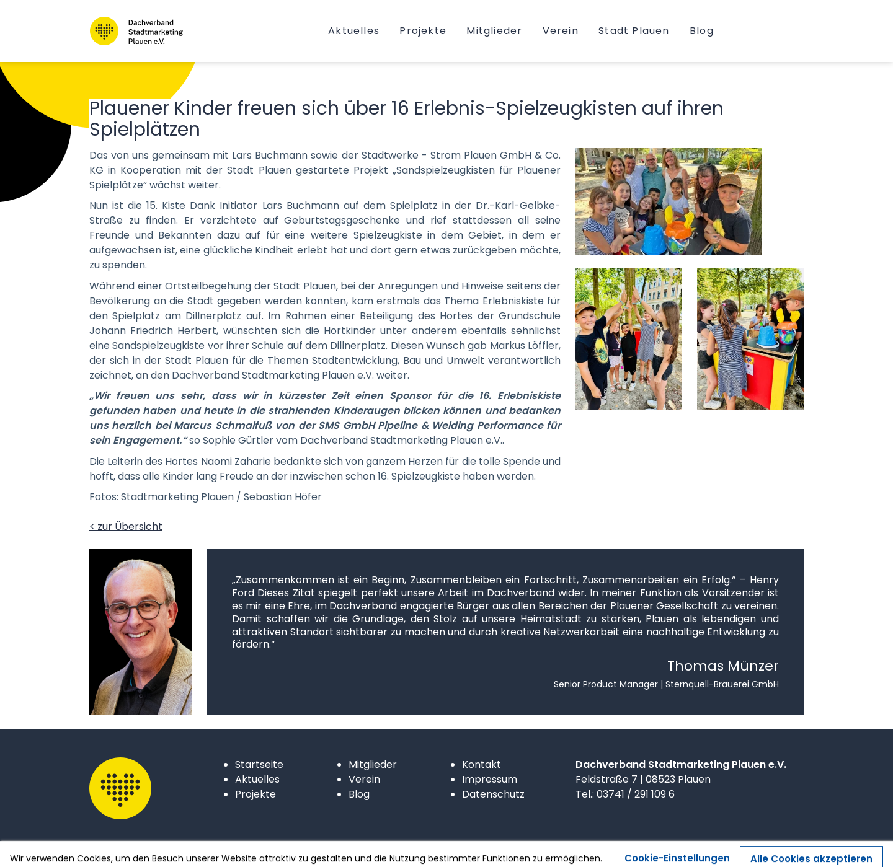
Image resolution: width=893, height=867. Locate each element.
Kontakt (481, 764)
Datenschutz (493, 794)
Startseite (259, 764)
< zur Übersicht (125, 526)
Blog (359, 794)
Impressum (489, 779)
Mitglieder (373, 764)
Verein (364, 779)
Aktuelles (257, 779)
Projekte (255, 794)
